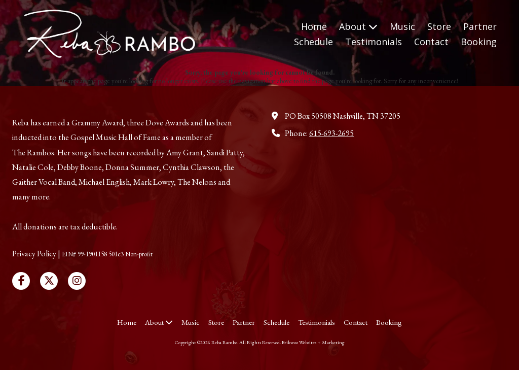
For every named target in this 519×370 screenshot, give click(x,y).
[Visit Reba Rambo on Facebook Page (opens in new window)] (21, 281)
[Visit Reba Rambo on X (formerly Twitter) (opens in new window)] (49, 281)
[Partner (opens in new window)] (480, 27)
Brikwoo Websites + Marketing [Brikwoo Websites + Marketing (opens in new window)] (313, 342)
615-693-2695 (331, 133)
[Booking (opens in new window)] (479, 42)
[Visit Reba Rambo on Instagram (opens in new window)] (77, 281)
